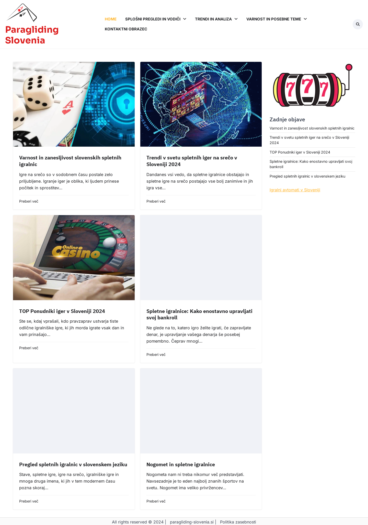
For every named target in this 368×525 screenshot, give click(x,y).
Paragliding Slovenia (32, 35)
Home (111, 19)
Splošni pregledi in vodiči (152, 19)
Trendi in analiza (213, 19)
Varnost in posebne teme (273, 19)
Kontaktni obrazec (126, 29)
